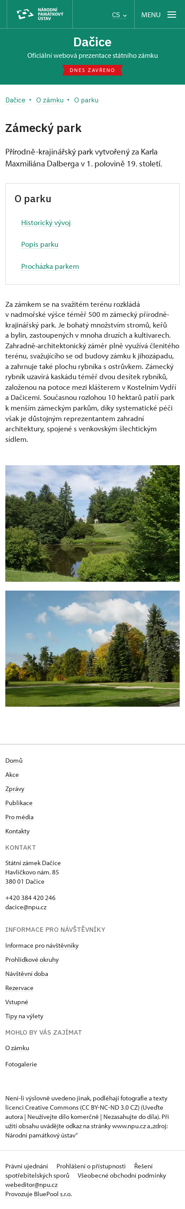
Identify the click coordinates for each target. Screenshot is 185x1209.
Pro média (19, 817)
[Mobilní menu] (159, 14)
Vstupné (16, 1002)
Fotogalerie (21, 1064)
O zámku (17, 1047)
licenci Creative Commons (42, 1107)
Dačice (92, 42)
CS (119, 15)
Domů (14, 760)
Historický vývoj (46, 222)
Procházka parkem (50, 266)
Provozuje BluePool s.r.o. (38, 1194)
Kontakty (17, 831)
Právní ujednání (27, 1166)
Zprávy (14, 788)
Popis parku (39, 244)
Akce (12, 774)
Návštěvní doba (26, 973)
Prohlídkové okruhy (32, 959)
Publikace (19, 802)
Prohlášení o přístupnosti (92, 1166)
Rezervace (19, 987)
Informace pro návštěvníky (42, 945)
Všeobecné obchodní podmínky (122, 1175)
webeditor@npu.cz (31, 1184)
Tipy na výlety (24, 1016)
